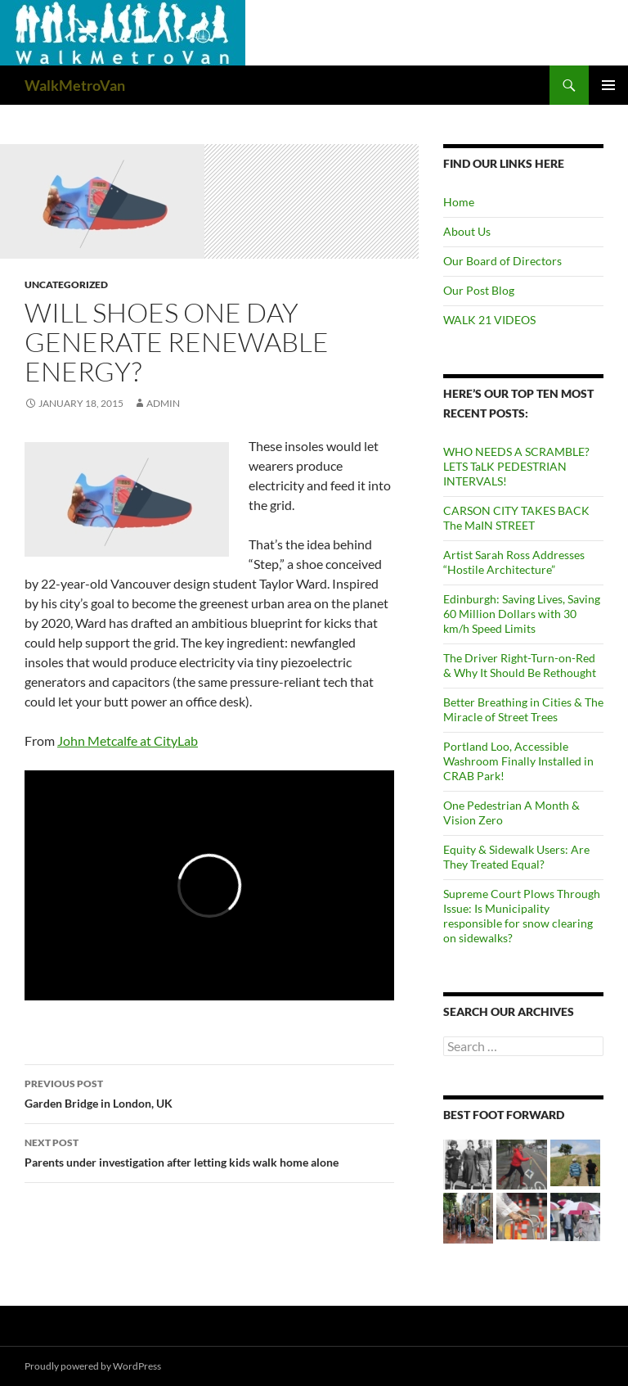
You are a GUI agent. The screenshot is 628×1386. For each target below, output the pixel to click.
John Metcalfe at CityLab (127, 740)
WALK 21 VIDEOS (489, 320)
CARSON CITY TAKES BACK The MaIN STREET (516, 517)
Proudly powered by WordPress (93, 1366)
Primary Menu (608, 85)
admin (163, 403)
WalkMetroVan (75, 85)
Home (458, 202)
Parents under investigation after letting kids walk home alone (209, 1151)
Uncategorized (66, 284)
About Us (467, 231)
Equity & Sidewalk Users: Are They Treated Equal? (516, 856)
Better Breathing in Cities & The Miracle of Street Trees (523, 709)
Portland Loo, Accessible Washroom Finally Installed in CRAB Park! (518, 761)
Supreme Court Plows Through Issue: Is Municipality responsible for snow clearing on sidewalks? (521, 916)
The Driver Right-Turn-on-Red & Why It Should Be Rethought (519, 665)
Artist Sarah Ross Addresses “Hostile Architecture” (514, 562)
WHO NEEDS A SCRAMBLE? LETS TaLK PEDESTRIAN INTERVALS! (516, 466)
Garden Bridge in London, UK (209, 1092)
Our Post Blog (478, 290)
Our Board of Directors (502, 261)
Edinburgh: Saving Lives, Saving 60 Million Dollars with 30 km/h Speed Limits (521, 613)
